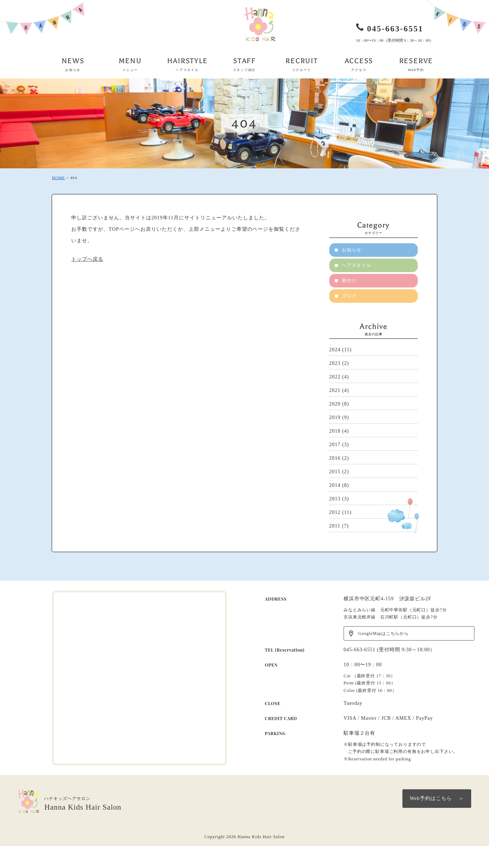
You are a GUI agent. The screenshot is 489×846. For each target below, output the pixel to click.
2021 (335, 390)
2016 (335, 458)
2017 (335, 444)
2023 (335, 363)
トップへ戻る (87, 259)
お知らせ (352, 250)
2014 (335, 485)
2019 (335, 417)
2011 (334, 526)
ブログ (349, 296)
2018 (335, 431)
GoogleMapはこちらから (383, 633)
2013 (335, 498)
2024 (335, 349)
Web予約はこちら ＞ (437, 798)
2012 (335, 512)
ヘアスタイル (357, 265)
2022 (335, 376)
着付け (349, 280)
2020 (335, 404)
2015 (335, 471)
